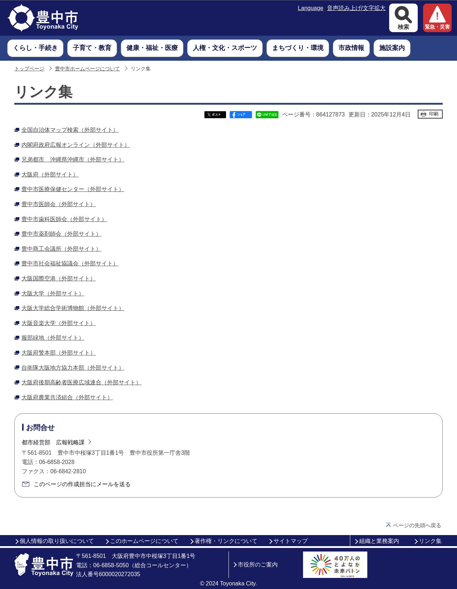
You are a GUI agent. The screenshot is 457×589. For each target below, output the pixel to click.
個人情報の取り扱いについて (57, 541)
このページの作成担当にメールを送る (82, 484)
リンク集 (430, 541)
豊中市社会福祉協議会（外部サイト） (70, 263)
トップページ (29, 68)
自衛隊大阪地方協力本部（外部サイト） (72, 368)
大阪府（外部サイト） (50, 174)
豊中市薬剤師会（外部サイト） (61, 234)
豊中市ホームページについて (87, 68)
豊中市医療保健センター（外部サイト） (72, 189)
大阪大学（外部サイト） (52, 293)
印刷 (433, 113)
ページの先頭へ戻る (417, 525)
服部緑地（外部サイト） (52, 338)
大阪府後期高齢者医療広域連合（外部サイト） (81, 382)
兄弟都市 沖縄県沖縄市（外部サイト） (72, 159)
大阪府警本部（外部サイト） (58, 353)
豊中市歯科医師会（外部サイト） (64, 219)
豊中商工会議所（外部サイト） (61, 249)
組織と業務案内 (379, 541)
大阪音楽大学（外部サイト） (58, 323)
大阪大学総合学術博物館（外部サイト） (72, 308)
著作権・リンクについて (226, 541)
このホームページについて (144, 541)
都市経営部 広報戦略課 (53, 442)
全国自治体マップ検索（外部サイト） (70, 130)
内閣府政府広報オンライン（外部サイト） (75, 145)
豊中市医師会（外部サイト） (58, 204)
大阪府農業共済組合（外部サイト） (67, 397)
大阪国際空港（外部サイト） (58, 278)
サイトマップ (290, 541)
